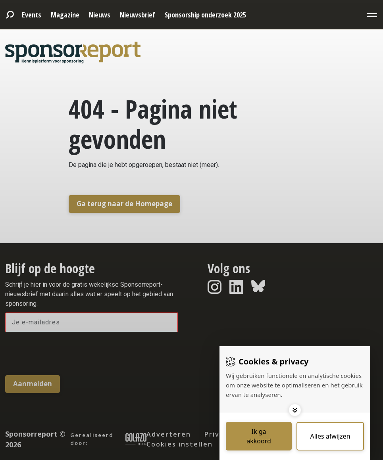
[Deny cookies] (330, 436)
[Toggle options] (295, 410)
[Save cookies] (259, 436)
